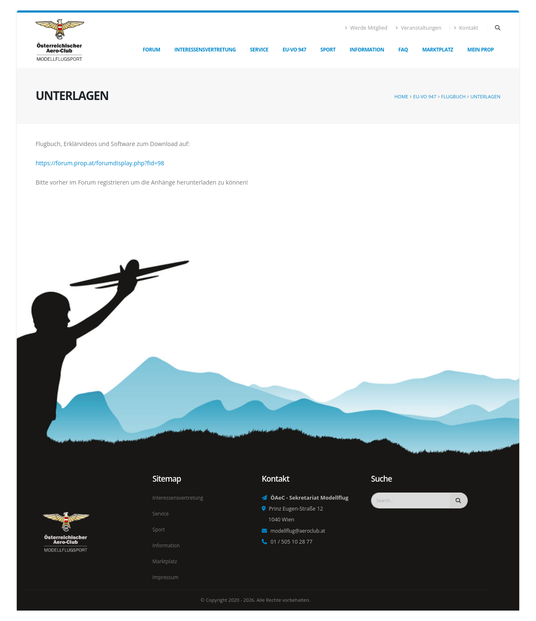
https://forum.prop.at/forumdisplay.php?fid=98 (100, 163)
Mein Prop (480, 49)
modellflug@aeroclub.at (300, 532)
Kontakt (466, 27)
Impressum (166, 577)
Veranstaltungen (418, 27)
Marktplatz (437, 49)
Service (259, 49)
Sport (327, 49)
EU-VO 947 (294, 49)
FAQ (403, 49)
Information (367, 49)
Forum (151, 49)
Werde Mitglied (366, 27)
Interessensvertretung (205, 49)
